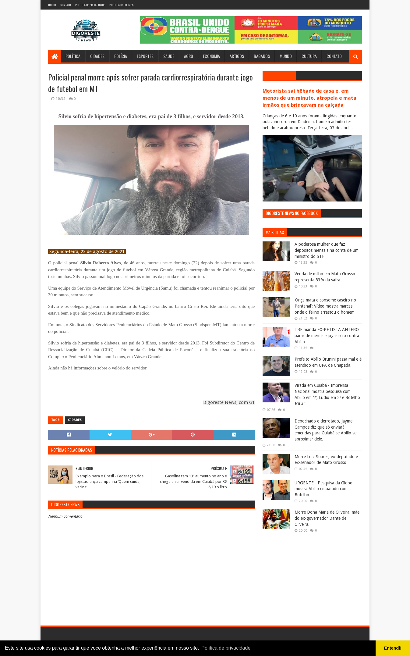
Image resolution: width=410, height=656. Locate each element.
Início (52, 4)
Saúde (168, 56)
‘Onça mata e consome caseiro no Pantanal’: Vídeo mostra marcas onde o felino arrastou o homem (325, 306)
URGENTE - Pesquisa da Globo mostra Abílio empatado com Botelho (323, 488)
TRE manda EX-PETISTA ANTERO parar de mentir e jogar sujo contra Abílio (327, 335)
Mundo (286, 56)
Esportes (145, 56)
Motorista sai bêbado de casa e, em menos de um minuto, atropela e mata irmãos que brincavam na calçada (309, 98)
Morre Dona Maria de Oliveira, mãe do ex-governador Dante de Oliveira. (327, 518)
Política (72, 56)
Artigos (237, 56)
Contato (65, 4)
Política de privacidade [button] (225, 648)
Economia (211, 56)
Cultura (309, 56)
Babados (262, 56)
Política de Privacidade (90, 4)
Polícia (120, 56)
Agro (188, 56)
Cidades (97, 56)
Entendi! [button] (393, 648)
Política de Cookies (121, 4)
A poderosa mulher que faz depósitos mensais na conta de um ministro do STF (327, 250)
